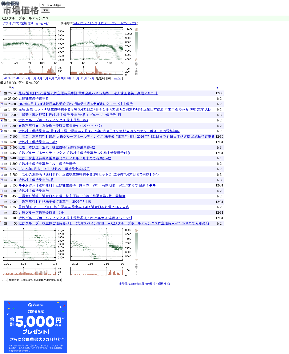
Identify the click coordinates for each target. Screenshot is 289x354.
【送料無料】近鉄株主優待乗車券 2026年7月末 (55, 201)
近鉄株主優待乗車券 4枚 (38, 142)
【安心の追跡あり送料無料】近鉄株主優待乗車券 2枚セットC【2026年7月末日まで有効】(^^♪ (89, 174)
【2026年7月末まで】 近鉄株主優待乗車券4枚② (54, 169)
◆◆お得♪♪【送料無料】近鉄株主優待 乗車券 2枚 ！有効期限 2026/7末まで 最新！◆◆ (87, 185)
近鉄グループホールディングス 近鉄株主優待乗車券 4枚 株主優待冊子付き (75, 152)
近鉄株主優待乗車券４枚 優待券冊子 (47, 163)
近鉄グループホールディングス (117, 23)
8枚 (46, 23)
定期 (30, 23)
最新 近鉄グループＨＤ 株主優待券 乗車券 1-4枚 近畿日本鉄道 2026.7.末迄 (74, 207)
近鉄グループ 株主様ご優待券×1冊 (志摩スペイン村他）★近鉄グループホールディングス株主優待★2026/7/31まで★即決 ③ (114, 223)
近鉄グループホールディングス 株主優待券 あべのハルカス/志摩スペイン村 (75, 218)
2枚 (36, 23)
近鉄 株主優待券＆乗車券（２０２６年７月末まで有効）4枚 (65, 158)
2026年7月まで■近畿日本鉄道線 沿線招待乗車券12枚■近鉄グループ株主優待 (76, 104)
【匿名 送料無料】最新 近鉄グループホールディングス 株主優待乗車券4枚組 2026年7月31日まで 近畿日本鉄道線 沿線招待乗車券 (117, 136)
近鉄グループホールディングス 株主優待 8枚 (53, 120)
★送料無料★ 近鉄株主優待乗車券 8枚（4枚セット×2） (63, 125)
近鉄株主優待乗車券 (34, 98)
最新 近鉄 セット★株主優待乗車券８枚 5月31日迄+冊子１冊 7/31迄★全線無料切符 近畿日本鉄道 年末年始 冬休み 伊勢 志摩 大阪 (115, 109)
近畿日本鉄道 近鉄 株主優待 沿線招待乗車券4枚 (57, 147)
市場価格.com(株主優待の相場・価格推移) (144, 283)
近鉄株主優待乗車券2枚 (36, 180)
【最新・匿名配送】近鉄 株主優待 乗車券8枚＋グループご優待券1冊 (70, 115)
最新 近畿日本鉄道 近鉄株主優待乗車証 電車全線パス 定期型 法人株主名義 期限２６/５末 (88, 93)
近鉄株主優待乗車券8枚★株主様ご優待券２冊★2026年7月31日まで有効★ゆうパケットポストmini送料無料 (99, 131)
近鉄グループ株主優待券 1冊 (41, 212)
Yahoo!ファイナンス (85, 23)
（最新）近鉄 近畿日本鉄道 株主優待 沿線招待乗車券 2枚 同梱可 (72, 196)
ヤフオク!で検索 (14, 23)
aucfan (117, 78)
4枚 (41, 23)
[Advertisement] (99, 327)
